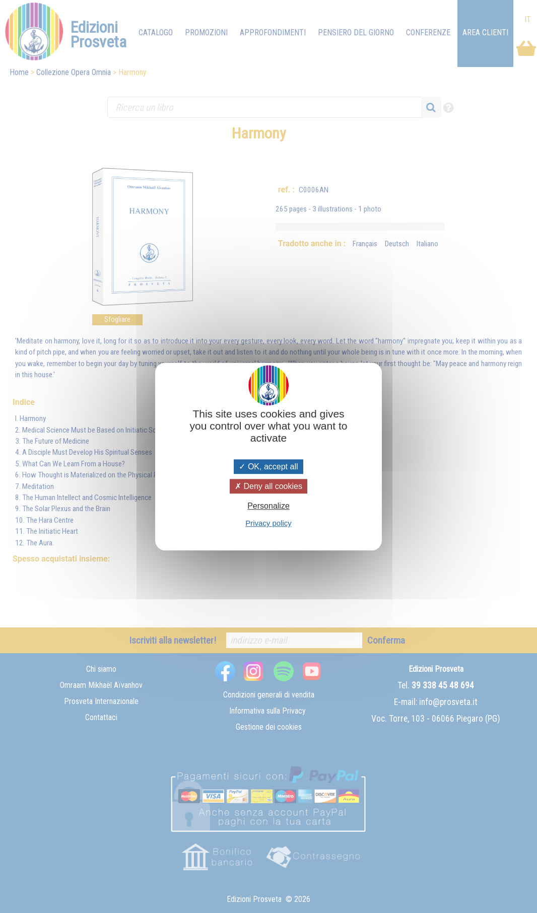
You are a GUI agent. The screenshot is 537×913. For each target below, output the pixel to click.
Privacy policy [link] (268, 523)
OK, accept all (268, 466)
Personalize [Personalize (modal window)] (268, 506)
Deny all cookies (268, 486)
